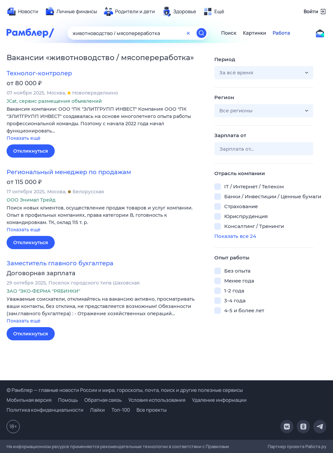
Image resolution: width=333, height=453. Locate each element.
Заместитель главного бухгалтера (60, 263)
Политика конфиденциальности (45, 409)
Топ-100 (120, 409)
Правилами (217, 446)
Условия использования (156, 399)
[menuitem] (22, 12)
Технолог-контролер (39, 73)
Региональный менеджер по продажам (69, 172)
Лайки (97, 409)
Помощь (68, 399)
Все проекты (151, 409)
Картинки (254, 33)
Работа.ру (315, 446)
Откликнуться (30, 151)
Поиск (228, 33)
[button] (105, 124)
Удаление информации (219, 399)
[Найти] (201, 33)
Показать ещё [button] (24, 138)
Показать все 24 (235, 236)
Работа (281, 33)
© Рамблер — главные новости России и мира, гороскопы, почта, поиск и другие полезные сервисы (125, 390)
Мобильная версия (29, 399)
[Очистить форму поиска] (188, 33)
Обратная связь (103, 399)
